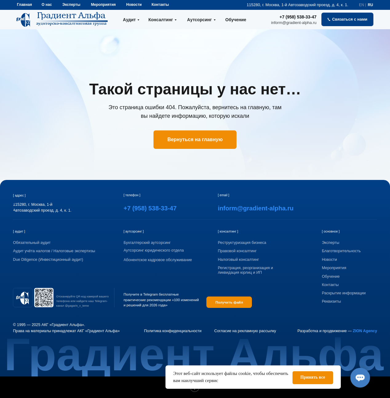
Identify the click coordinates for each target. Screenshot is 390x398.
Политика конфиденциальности (172, 331)
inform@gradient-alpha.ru (293, 22)
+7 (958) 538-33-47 (298, 16)
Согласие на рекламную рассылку (245, 331)
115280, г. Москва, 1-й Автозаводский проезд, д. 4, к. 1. (297, 4)
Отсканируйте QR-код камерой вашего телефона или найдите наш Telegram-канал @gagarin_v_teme (82, 301)
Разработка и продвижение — (337, 331)
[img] (22, 297)
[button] (347, 19)
